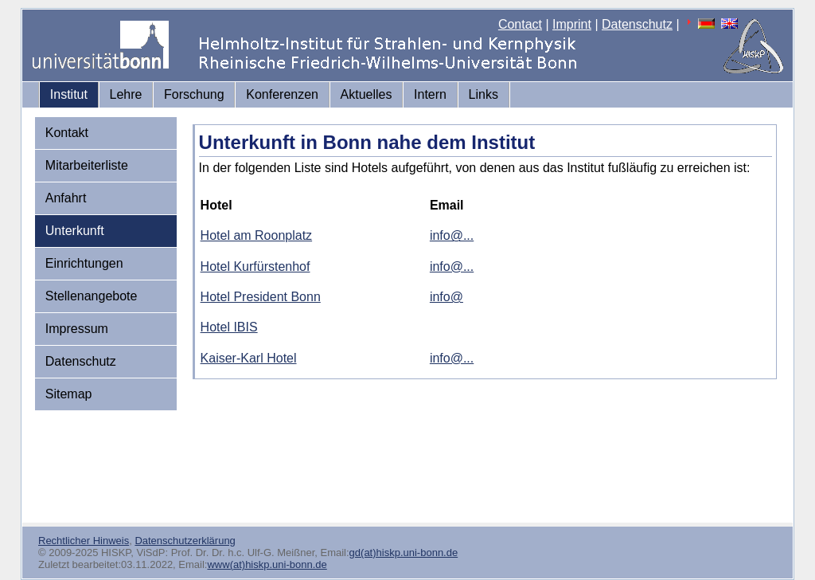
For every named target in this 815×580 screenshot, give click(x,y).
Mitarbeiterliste (86, 165)
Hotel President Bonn (261, 297)
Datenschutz (637, 24)
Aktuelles (366, 94)
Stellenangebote (91, 296)
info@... (452, 235)
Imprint (571, 24)
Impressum (76, 328)
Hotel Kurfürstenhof (255, 266)
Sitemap (68, 394)
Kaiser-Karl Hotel (249, 358)
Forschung (194, 94)
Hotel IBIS (229, 327)
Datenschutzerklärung (185, 541)
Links (483, 94)
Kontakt (66, 132)
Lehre (126, 94)
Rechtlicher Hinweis (83, 541)
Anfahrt (66, 198)
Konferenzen (282, 94)
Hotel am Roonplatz (257, 235)
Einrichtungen (84, 263)
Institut (69, 94)
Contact (520, 24)
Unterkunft (74, 230)
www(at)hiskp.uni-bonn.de (266, 564)
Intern (430, 94)
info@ (446, 297)
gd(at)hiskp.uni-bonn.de (403, 552)
